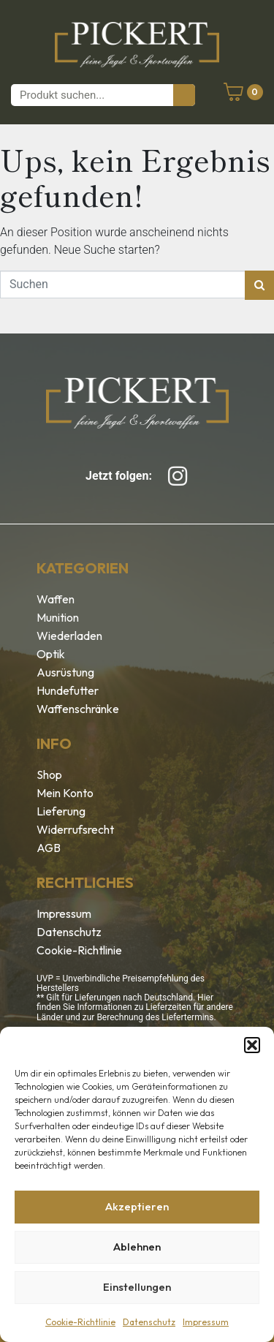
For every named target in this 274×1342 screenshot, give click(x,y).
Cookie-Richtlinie (80, 1321)
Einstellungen (137, 1287)
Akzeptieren (137, 1206)
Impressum (206, 1321)
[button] (252, 1045)
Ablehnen (137, 1247)
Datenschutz (149, 1321)
